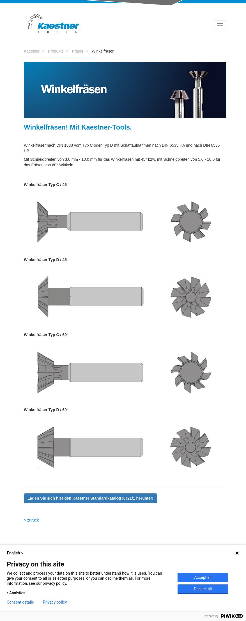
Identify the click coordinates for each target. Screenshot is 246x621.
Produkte (56, 51)
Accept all (202, 577)
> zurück (31, 520)
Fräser (77, 51)
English (15, 553)
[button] (90, 498)
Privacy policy (55, 602)
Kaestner (32, 51)
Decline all (203, 589)
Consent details (20, 602)
